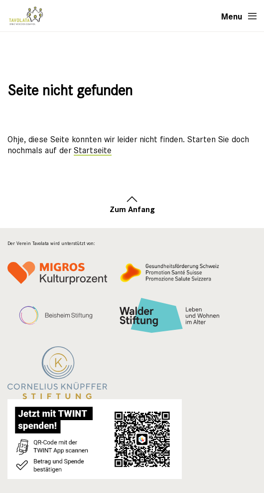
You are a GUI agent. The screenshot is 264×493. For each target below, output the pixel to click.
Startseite (93, 150)
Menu (232, 15)
